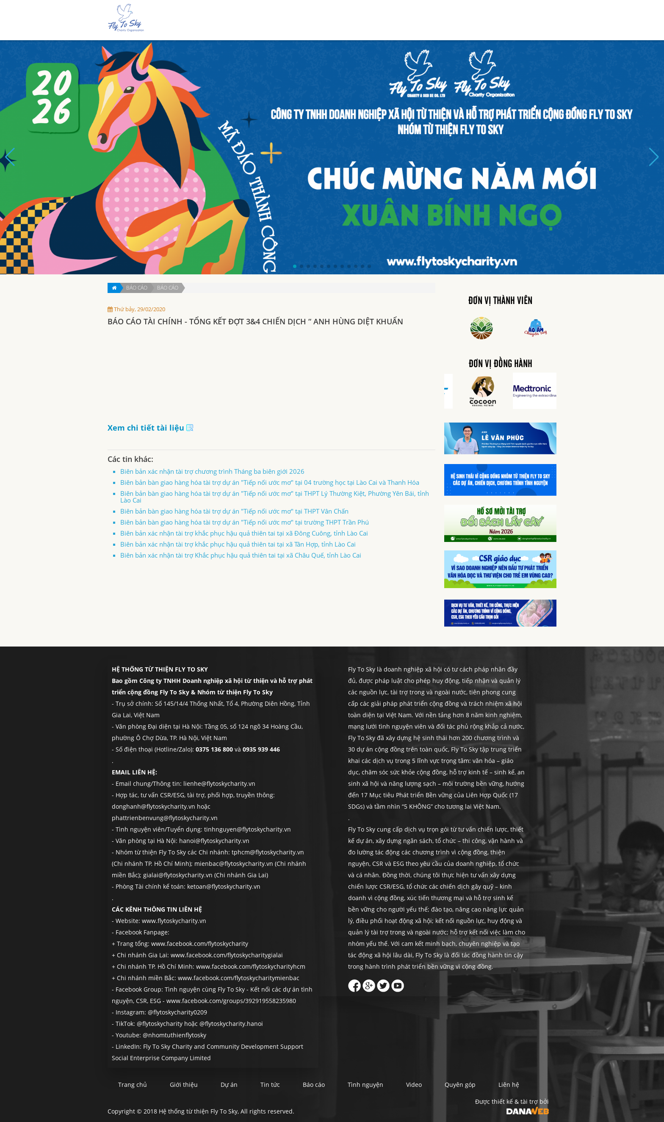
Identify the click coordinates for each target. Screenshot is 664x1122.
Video (414, 1085)
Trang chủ (290, 20)
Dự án (359, 20)
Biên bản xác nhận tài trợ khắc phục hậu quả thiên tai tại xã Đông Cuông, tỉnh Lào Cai (244, 533)
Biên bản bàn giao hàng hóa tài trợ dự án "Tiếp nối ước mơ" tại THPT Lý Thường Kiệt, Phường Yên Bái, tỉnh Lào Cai (274, 496)
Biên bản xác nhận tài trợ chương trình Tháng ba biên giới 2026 (212, 471)
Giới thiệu (328, 20)
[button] (294, 266)
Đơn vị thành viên (500, 301)
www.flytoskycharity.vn (174, 921)
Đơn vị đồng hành (500, 364)
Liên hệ (533, 20)
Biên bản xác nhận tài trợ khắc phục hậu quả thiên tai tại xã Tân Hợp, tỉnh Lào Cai (238, 544)
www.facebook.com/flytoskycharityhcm (250, 966)
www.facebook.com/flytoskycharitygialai (227, 955)
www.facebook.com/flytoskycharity (199, 944)
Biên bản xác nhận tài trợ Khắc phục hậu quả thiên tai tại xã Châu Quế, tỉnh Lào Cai (240, 555)
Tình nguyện (456, 20)
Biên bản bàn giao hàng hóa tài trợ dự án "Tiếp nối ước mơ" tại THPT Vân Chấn (234, 511)
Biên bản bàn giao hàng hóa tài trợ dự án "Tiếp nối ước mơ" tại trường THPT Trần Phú (244, 522)
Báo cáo (418, 20)
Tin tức (387, 20)
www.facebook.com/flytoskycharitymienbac (238, 978)
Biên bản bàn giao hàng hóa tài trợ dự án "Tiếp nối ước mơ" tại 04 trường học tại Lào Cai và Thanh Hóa (269, 482)
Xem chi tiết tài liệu (150, 428)
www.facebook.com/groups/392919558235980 (231, 1001)
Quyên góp (498, 20)
